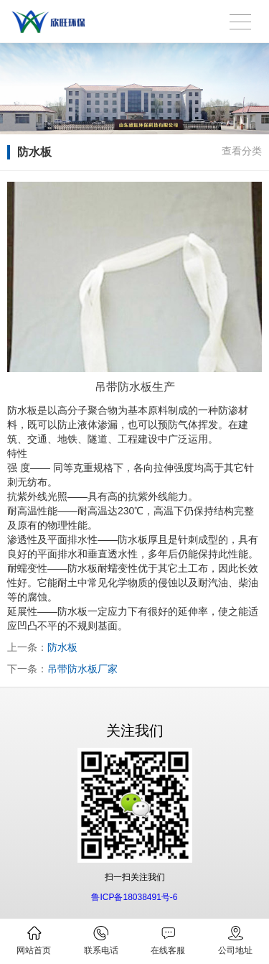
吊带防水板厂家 (82, 669)
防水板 (62, 647)
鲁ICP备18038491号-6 (134, 897)
